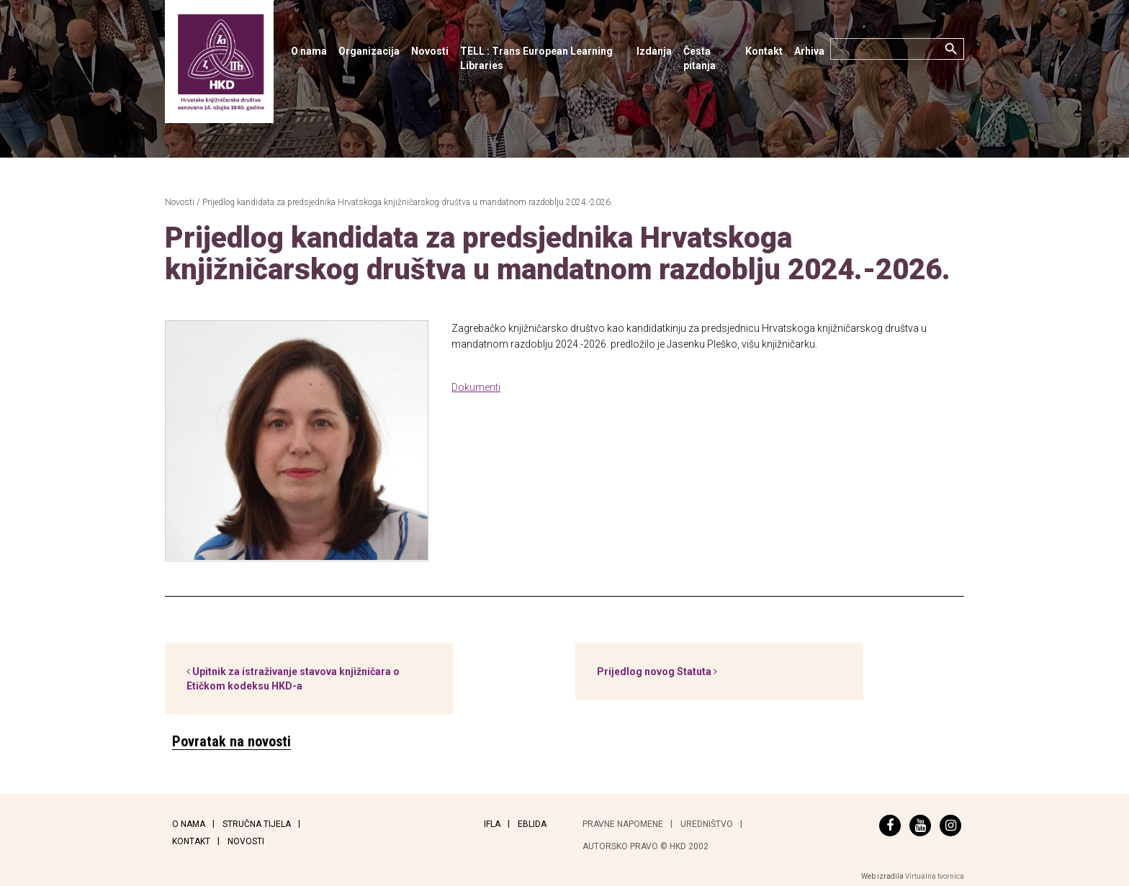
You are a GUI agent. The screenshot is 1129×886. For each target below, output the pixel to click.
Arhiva (809, 51)
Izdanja (654, 51)
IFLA (492, 824)
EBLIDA (532, 824)
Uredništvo (706, 824)
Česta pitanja (699, 58)
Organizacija (369, 51)
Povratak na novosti (231, 741)
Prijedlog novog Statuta (657, 671)
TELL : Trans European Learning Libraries (536, 58)
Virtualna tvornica (934, 876)
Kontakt (764, 51)
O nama (309, 51)
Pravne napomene (623, 824)
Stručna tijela (256, 824)
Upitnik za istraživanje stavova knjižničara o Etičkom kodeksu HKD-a (293, 679)
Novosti (430, 51)
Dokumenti (475, 387)
